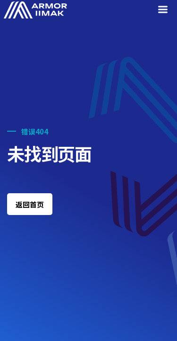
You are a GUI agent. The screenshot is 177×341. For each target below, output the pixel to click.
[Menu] (164, 10)
